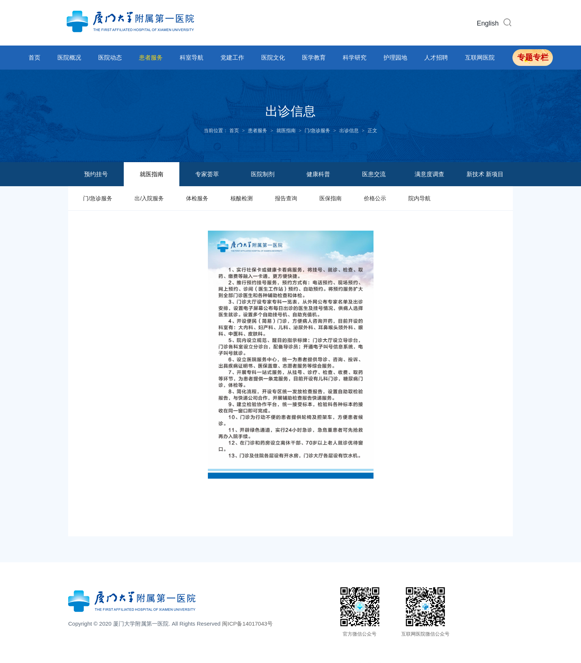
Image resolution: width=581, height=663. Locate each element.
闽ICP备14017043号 (247, 625)
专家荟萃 (207, 174)
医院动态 (110, 57)
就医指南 (286, 130)
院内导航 (419, 198)
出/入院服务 (149, 198)
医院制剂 (263, 174)
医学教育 (314, 57)
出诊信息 (349, 130)
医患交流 (374, 174)
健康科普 (318, 174)
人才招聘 (436, 57)
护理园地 (395, 57)
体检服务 (197, 198)
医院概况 (69, 57)
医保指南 (330, 198)
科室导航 (191, 57)
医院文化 (273, 57)
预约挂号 (96, 174)
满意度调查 (429, 174)
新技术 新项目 (485, 174)
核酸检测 (241, 198)
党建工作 (232, 57)
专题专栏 (532, 57)
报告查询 (286, 198)
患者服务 (151, 57)
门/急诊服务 (317, 130)
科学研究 (354, 57)
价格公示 (375, 198)
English (488, 23)
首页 (34, 57)
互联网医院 (480, 57)
